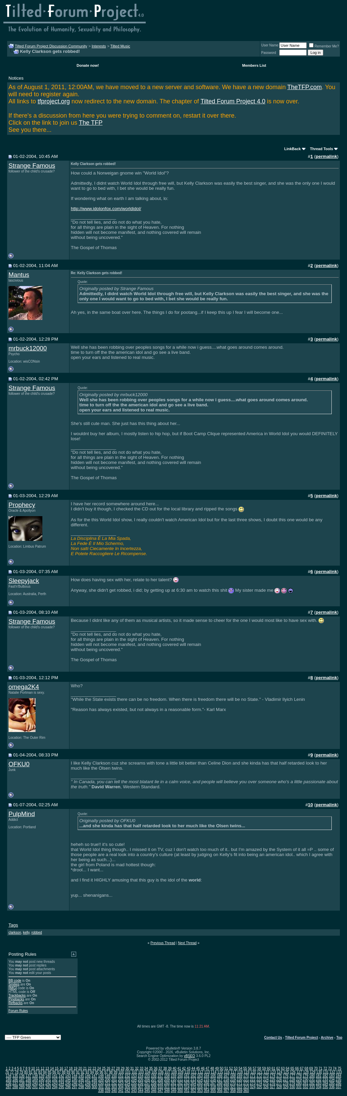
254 (127, 1083)
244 (61, 1083)
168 (233, 1076)
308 (147, 1087)
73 (330, 1068)
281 (305, 1083)
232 (319, 1079)
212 (187, 1079)
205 (140, 1079)
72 (325, 1068)
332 (305, 1087)
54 (240, 1068)
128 (306, 1072)
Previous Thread (162, 943)
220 (239, 1079)
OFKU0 (18, 764)
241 (41, 1083)
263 (187, 1083)
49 (217, 1068)
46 (203, 1068)
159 (174, 1076)
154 (140, 1076)
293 (48, 1087)
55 (245, 1068)
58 (259, 1068)
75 (339, 1068)
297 (75, 1087)
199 (101, 1079)
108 (174, 1072)
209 (167, 1079)
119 (246, 1072)
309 (154, 1087)
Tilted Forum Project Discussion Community (51, 46)
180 (312, 1076)
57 (255, 1068)
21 (85, 1068)
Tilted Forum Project (301, 1037)
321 (233, 1087)
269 (226, 1083)
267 (213, 1083)
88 (63, 1072)
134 (9, 1076)
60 (268, 1068)
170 (246, 1076)
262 (180, 1083)
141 (55, 1076)
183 (332, 1076)
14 (52, 1068)
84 (45, 1072)
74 (334, 1068)
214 (200, 1079)
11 (38, 1068)
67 (302, 1068)
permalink (326, 156)
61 (273, 1068)
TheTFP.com (304, 87)
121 (260, 1072)
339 (107, 1091)
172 (259, 1076)
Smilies (13, 984)
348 (167, 1091)
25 (104, 1068)
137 (28, 1076)
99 (115, 1072)
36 (156, 1068)
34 (146, 1068)
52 (231, 1068)
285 (332, 1083)
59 (264, 1068)
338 (101, 1091)
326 (266, 1087)
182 (325, 1076)
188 (28, 1079)
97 (106, 1072)
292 (41, 1087)
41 (179, 1068)
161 (187, 1076)
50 (221, 1068)
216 (213, 1079)
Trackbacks (17, 995)
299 (88, 1087)
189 (35, 1079)
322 (239, 1087)
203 (127, 1079)
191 (48, 1079)
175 (279, 1076)
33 (141, 1068)
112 (200, 1072)
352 (193, 1091)
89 (68, 1072)
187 (22, 1079)
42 (184, 1068)
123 (273, 1072)
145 (81, 1076)
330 (292, 1087)
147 (94, 1076)
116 (227, 1072)
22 (89, 1068)
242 (48, 1083)
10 (33, 1068)
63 (283, 1068)
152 (127, 1076)
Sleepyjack (23, 580)
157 (160, 1076)
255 (134, 1083)
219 (233, 1079)
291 (35, 1087)
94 (92, 1072)
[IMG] (12, 988)
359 (239, 1091)
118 (240, 1072)
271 (239, 1083)
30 (127, 1068)
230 (305, 1079)
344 (140, 1091)
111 (194, 1072)
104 (147, 1072)
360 (246, 1091)
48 (212, 1068)
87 (59, 1072)
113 (207, 1072)
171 (253, 1076)
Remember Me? (324, 46)
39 (169, 1068)
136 (22, 1076)
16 (61, 1068)
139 (41, 1076)
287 (9, 1087)
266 (206, 1083)
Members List (254, 65)
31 (132, 1068)
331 (299, 1087)
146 (88, 1076)
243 (55, 1083)
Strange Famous (31, 165)
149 (107, 1076)
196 (81, 1079)
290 (28, 1087)
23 (94, 1068)
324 (253, 1087)
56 (250, 1068)
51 (226, 1068)
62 (278, 1068)
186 (15, 1079)
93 (87, 1072)
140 (48, 1076)
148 (101, 1076)
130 (319, 1072)
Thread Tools (321, 149)
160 (180, 1076)
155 (147, 1076)
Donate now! (88, 65)
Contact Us (273, 1037)
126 (292, 1072)
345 (147, 1091)
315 (193, 1087)
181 (319, 1076)
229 (299, 1079)
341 (121, 1091)
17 (66, 1068)
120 (253, 1072)
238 (22, 1083)
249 (94, 1083)
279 (292, 1083)
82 (35, 1072)
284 (325, 1083)
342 (127, 1091)
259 (160, 1083)
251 (107, 1083)
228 (292, 1079)
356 (220, 1091)
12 (42, 1068)
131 (326, 1072)
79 (21, 1072)
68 (306, 1068)
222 (253, 1079)
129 (312, 1072)
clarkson (14, 932)
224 (266, 1079)
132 (332, 1072)
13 (47, 1068)
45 (198, 1068)
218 (226, 1079)
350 (180, 1091)
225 (272, 1079)
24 (99, 1068)
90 (73, 1072)
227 (286, 1079)
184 (338, 1076)
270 (233, 1083)
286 (338, 1083)
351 (187, 1091)
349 (174, 1091)
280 (299, 1083)
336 (332, 1087)
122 (266, 1072)
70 (316, 1068)
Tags (13, 925)
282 (312, 1083)
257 (147, 1083)
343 (134, 1091)
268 (220, 1083)
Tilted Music (120, 46)
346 (154, 1091)
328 (279, 1087)
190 (41, 1079)
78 (16, 1072)
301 (101, 1087)
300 (94, 1087)
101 (128, 1072)
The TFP (91, 122)
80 (26, 1072)
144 (75, 1076)
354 (206, 1091)
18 (71, 1068)
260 (167, 1083)
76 (7, 1072)
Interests (98, 46)
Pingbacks (16, 999)
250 (101, 1083)
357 (226, 1091)
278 (286, 1083)
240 (35, 1083)
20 (80, 1068)
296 (68, 1087)
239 (28, 1083)
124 (280, 1072)
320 (226, 1087)
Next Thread (187, 943)
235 (338, 1079)
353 (200, 1091)
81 (31, 1072)
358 (233, 1091)
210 (174, 1079)
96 (101, 1072)
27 (113, 1068)
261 (174, 1083)
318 (213, 1087)
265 (200, 1083)
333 (312, 1087)
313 (180, 1087)
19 (75, 1068)
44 (193, 1068)
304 (121, 1087)
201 (114, 1079)
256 (140, 1083)
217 (220, 1079)
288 (15, 1087)
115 (220, 1072)
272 (246, 1083)
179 (305, 1076)
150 (114, 1076)
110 (187, 1072)
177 (292, 1076)
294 (55, 1087)
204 (134, 1079)
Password (268, 53)
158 (167, 1076)
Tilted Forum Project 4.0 (233, 101)
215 (206, 1079)
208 (160, 1079)
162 (193, 1076)
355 (213, 1091)
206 (147, 1079)
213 (193, 1079)
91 (78, 1072)
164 (206, 1076)
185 (9, 1079)
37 (160, 1068)
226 (279, 1079)
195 (75, 1079)
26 (108, 1068)
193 (61, 1079)
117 (233, 1072)
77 (12, 1072)
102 (134, 1072)
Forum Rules (18, 1011)
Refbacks (15, 1003)
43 (188, 1068)
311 (167, 1087)
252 (114, 1083)
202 (121, 1079)
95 (97, 1072)
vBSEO (189, 1056)
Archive (327, 1037)
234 (332, 1079)
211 (180, 1079)
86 (54, 1072)
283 (319, 1083)
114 (214, 1072)
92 (82, 1072)
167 (226, 1076)
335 (325, 1087)
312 (174, 1087)
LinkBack (292, 149)
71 (320, 1068)
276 (272, 1083)
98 (111, 1072)
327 (272, 1087)
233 (325, 1079)
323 (246, 1087)
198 (94, 1079)
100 (121, 1072)
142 (61, 1076)
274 (259, 1083)
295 (61, 1087)
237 (15, 1083)
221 (246, 1079)
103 (141, 1072)
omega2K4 (23, 686)
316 (200, 1087)
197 (88, 1079)
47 (207, 1068)
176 (286, 1076)
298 (81, 1087)
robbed (37, 932)
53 (236, 1068)
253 (121, 1083)
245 (68, 1083)
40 (174, 1068)
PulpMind (21, 813)
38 (165, 1068)
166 (220, 1076)
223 (259, 1079)
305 (127, 1087)
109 (181, 1072)
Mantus (18, 274)
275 (266, 1083)
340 (114, 1091)
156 (154, 1076)
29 (122, 1068)
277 (279, 1083)
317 (206, 1087)
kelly (26, 932)
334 (319, 1087)
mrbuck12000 (27, 348)
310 (160, 1087)
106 (161, 1072)
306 (134, 1087)
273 (253, 1083)
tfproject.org (54, 101)
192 (55, 1079)
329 (286, 1087)
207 (154, 1079)
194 (68, 1079)
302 (107, 1087)
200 (107, 1079)
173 (266, 1076)
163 (200, 1076)
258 (154, 1083)
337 (338, 1087)
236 (9, 1083)
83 (40, 1072)
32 (137, 1068)
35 (151, 1068)
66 (297, 1068)
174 (272, 1076)
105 (154, 1072)
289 (22, 1087)
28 (118, 1068)
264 (193, 1083)
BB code (14, 980)
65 (292, 1068)
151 (121, 1076)
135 (15, 1076)
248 (88, 1083)
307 (140, 1087)
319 (220, 1087)
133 (339, 1072)
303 (114, 1087)
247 (81, 1083)
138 (35, 1076)
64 (287, 1068)
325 (259, 1087)
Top (339, 1037)
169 (239, 1076)
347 (160, 1091)
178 (299, 1076)
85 (50, 1072)
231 (312, 1079)
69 (311, 1068)
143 (68, 1076)
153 (134, 1076)
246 (75, 1083)
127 (299, 1072)
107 (167, 1072)
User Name (270, 45)
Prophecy (21, 504)
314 (187, 1087)
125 (286, 1072)
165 (213, 1076)
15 (57, 1068)
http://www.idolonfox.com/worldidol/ (106, 208)
